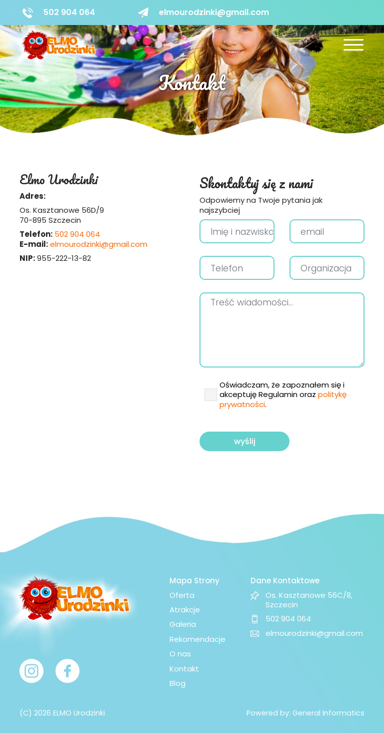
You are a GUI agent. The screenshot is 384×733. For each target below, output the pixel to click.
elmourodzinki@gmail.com (99, 244)
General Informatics (328, 713)
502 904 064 (77, 234)
